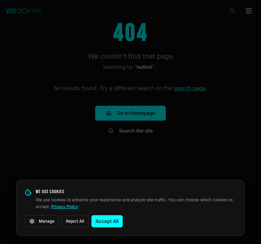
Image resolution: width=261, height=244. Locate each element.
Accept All (107, 221)
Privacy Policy (64, 206)
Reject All (75, 221)
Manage (41, 221)
